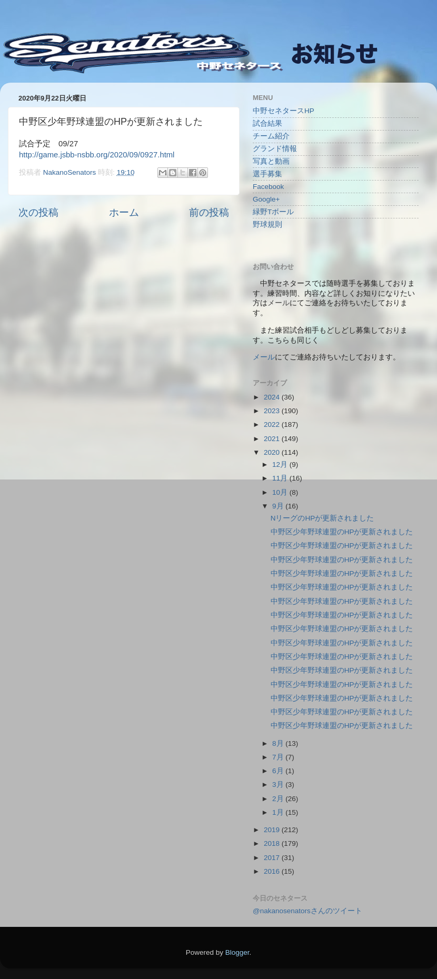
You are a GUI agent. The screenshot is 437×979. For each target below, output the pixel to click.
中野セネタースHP (283, 111)
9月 (278, 506)
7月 (278, 757)
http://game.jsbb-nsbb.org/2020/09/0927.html (96, 155)
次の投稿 (38, 212)
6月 (278, 771)
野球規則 (267, 224)
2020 (273, 452)
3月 (278, 784)
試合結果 (267, 123)
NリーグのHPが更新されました (322, 518)
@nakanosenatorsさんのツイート (307, 911)
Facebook (268, 187)
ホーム (124, 212)
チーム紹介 (271, 136)
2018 (273, 843)
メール (264, 357)
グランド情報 (275, 149)
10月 (281, 492)
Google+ (266, 199)
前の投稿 (209, 212)
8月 (278, 743)
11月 (281, 478)
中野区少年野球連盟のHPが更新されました (342, 532)
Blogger (237, 952)
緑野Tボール (273, 212)
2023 (273, 411)
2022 (273, 424)
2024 (273, 397)
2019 (273, 830)
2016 (273, 871)
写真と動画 (271, 161)
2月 (278, 799)
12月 (281, 464)
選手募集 (267, 174)
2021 (273, 439)
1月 (278, 812)
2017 (273, 858)
